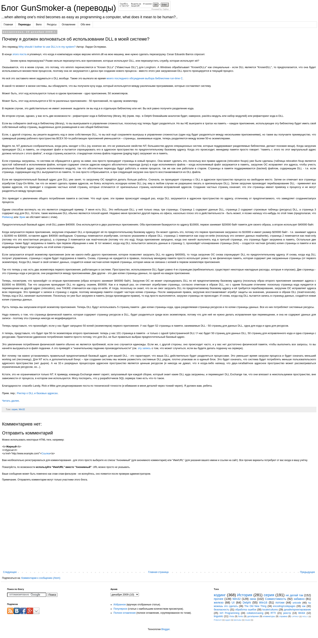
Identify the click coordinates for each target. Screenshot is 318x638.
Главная (8, 24)
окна (253, 598)
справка (283, 616)
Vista (231, 616)
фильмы (237, 620)
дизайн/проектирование (297, 609)
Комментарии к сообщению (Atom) (40, 578)
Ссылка (45, 453)
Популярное (120, 608)
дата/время (253, 616)
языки (247, 620)
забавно (299, 598)
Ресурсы (51, 24)
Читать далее (10, 400)
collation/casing (255, 613)
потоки (279, 602)
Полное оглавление (125, 612)
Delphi (247, 602)
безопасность (221, 609)
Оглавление (68, 24)
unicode (296, 602)
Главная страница (158, 572)
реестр (287, 613)
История (244, 595)
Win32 (22, 409)
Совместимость (275, 598)
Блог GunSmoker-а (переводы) (59, 7)
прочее (218, 598)
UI (233, 602)
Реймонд (7, 217)
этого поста (19, 54)
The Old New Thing (255, 606)
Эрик (22, 217)
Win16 (263, 602)
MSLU (305, 616)
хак (304, 606)
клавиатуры (269, 616)
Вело (39, 24)
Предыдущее (307, 572)
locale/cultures (270, 609)
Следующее (10, 572)
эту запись (144, 348)
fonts (240, 616)
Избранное (120, 604)
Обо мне (85, 24)
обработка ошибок (245, 609)
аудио (227, 620)
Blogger (165, 629)
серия (14, 409)
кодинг (220, 595)
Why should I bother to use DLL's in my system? (47, 46)
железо (218, 602)
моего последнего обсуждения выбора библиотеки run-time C (144, 78)
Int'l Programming (230, 613)
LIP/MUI (295, 616)
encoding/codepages (284, 606)
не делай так (294, 595)
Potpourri (218, 620)
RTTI (273, 613)
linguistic (218, 616)
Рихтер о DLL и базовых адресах (37, 393)
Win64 (301, 613)
